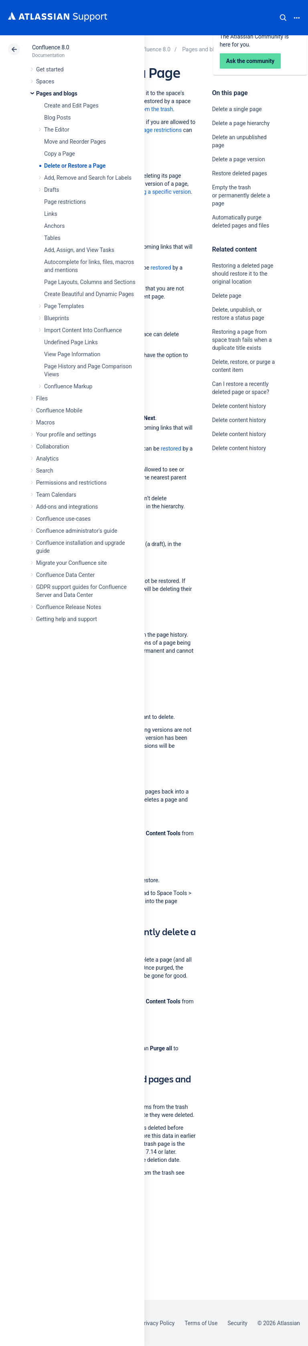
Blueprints (56, 318)
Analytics (47, 458)
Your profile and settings (66, 434)
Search (283, 17)
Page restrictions (65, 202)
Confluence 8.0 (50, 47)
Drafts (51, 190)
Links (50, 214)
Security (237, 1323)
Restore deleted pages (239, 173)
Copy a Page (59, 153)
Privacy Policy (157, 1323)
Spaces (45, 81)
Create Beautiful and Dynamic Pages (89, 294)
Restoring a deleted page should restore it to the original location (243, 273)
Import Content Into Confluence (83, 330)
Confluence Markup (68, 386)
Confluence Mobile (59, 410)
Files (42, 398)
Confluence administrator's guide (76, 531)
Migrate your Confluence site (71, 563)
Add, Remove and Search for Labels (88, 178)
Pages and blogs (56, 93)
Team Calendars (56, 494)
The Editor (56, 129)
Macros (45, 422)
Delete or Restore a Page (74, 165)
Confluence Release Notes (68, 607)
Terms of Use (200, 1323)
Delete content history (239, 406)
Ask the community (240, 527)
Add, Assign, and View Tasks (79, 250)
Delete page (226, 295)
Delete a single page (237, 109)
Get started (50, 69)
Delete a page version (238, 159)
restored (160, 267)
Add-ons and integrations (67, 506)
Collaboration (52, 446)
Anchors (54, 226)
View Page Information (72, 354)
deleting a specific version (159, 192)
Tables (52, 238)
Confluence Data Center (65, 575)
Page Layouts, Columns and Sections (90, 282)
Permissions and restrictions (71, 482)
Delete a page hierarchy (241, 123)
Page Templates (64, 306)
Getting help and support (66, 619)
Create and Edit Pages (71, 105)
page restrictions (161, 130)
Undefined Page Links (71, 342)
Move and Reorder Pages (75, 141)
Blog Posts (57, 117)
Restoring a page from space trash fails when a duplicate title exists (242, 340)
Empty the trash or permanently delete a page (241, 195)
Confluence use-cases (63, 519)
